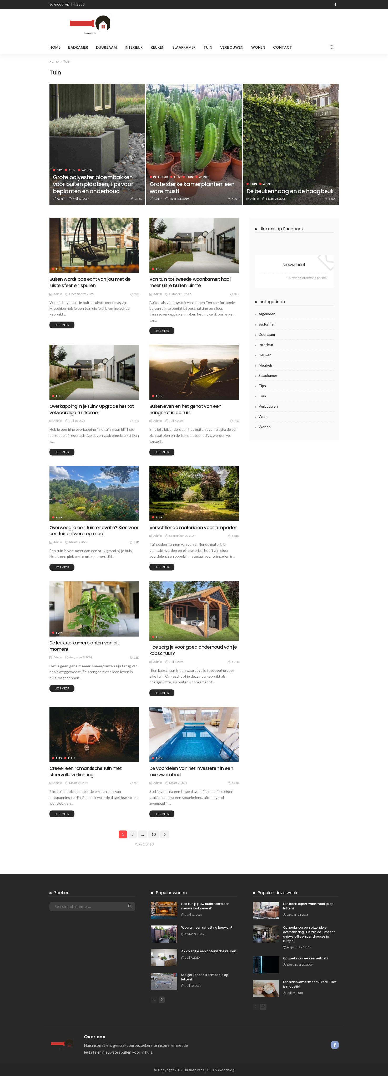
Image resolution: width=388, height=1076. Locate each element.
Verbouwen (231, 47)
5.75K (233, 198)
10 (154, 833)
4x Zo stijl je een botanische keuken (208, 950)
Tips (59, 169)
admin (61, 198)
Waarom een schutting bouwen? (206, 926)
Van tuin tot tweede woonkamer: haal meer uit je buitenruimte (190, 282)
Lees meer (62, 324)
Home (54, 47)
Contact (282, 47)
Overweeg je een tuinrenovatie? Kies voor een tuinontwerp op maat (94, 530)
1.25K (233, 661)
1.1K (134, 541)
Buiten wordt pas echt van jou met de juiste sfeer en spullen (90, 282)
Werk (263, 416)
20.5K (136, 198)
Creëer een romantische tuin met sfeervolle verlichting (85, 770)
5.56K (329, 198)
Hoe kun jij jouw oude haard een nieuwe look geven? (205, 905)
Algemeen (267, 313)
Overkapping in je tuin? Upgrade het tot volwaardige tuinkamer (92, 409)
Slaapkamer (184, 47)
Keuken (157, 47)
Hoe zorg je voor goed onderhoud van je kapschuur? (192, 649)
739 (134, 420)
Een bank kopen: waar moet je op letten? (308, 905)
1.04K (233, 535)
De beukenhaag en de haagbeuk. (276, 187)
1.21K (233, 782)
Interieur (134, 47)
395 (234, 293)
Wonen (258, 47)
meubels (266, 365)
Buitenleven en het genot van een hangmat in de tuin (185, 409)
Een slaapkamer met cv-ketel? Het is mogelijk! (309, 983)
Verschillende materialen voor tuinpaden (193, 527)
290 (134, 293)
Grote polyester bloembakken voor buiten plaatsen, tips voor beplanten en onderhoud (94, 184)
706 (234, 420)
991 (134, 782)
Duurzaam (106, 47)
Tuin (208, 47)
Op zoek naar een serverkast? (306, 957)
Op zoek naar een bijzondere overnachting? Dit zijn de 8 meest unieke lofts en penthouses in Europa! (309, 933)
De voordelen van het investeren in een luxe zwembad (191, 770)
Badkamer (78, 47)
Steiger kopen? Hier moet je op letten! (204, 976)
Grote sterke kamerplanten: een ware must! (193, 187)
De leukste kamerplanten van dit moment (84, 645)
